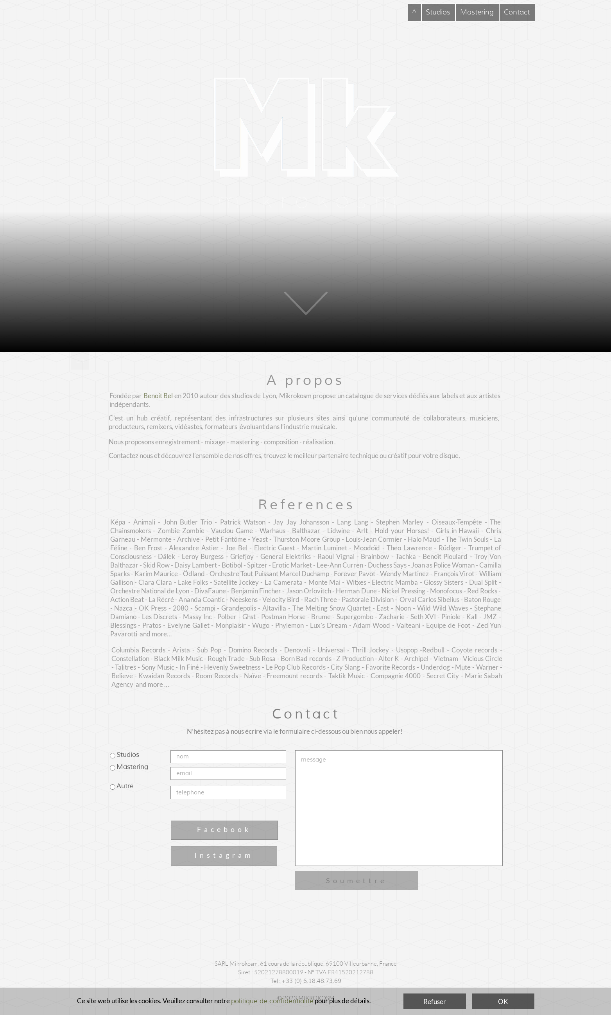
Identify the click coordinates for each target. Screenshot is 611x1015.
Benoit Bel (158, 396)
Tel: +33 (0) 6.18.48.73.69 (306, 980)
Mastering (132, 767)
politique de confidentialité (272, 1001)
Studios (127, 755)
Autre (125, 786)
